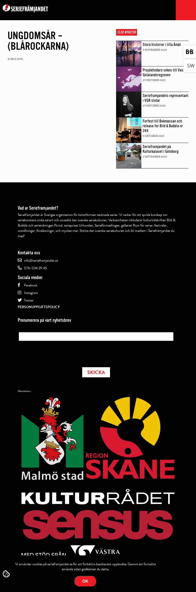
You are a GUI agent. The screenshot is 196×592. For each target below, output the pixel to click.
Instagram (31, 292)
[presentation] (57, 352)
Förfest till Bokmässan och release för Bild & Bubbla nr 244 (163, 126)
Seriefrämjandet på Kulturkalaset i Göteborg (161, 149)
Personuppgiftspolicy (39, 307)
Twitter (29, 300)
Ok (85, 581)
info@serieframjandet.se (41, 260)
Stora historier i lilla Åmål (162, 44)
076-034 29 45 (35, 268)
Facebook (30, 285)
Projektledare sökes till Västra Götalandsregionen (165, 72)
